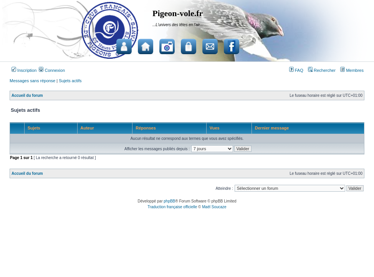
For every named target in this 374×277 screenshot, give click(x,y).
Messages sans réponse (32, 80)
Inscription (24, 70)
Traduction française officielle (172, 207)
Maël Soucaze (214, 207)
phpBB (169, 201)
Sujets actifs (70, 80)
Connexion (52, 70)
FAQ (296, 70)
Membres (352, 70)
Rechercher (322, 70)
